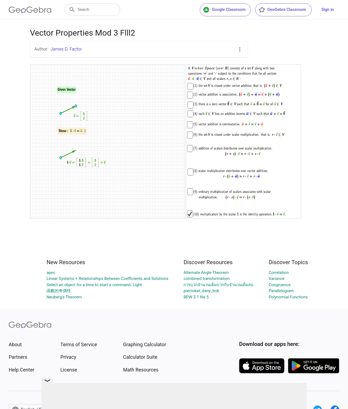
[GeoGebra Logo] (30, 10)
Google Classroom (224, 10)
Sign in (327, 9)
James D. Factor (66, 49)
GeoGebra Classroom (282, 10)
